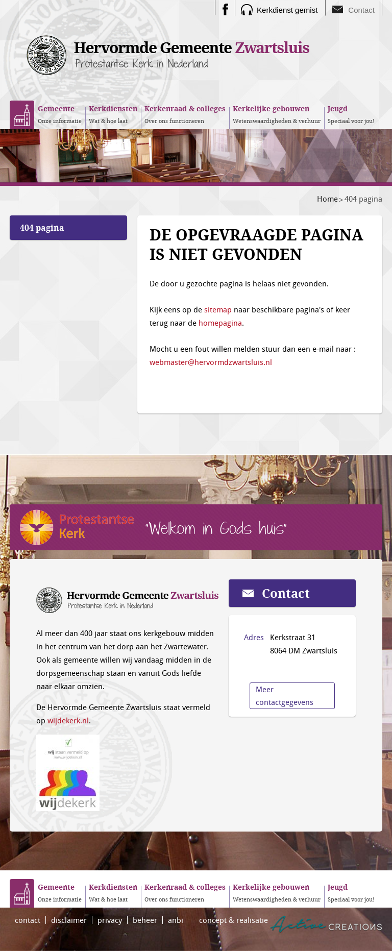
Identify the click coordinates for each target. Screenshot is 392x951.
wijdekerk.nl (68, 720)
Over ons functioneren (185, 114)
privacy (109, 920)
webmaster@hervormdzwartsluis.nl (211, 362)
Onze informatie (60, 114)
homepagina (220, 323)
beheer (145, 920)
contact (27, 920)
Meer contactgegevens (284, 695)
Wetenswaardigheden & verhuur (277, 114)
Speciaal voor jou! (351, 114)
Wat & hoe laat (113, 114)
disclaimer (69, 920)
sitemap (218, 309)
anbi (175, 920)
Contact (361, 10)
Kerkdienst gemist (287, 10)
